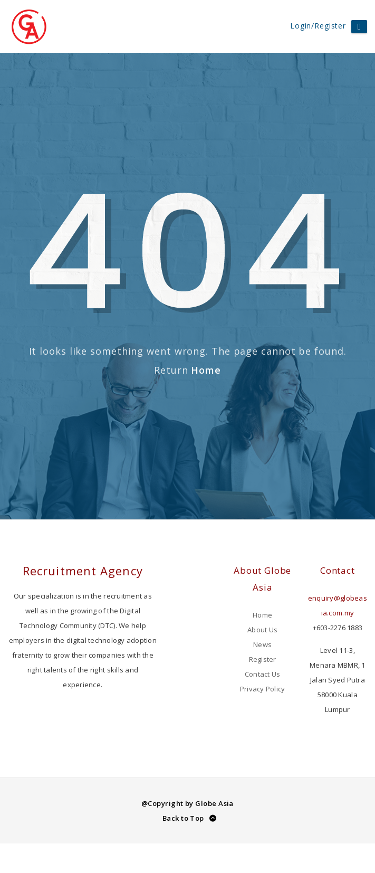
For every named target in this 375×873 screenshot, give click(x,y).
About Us (262, 629)
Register (262, 659)
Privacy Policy (262, 689)
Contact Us (263, 674)
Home (206, 370)
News (262, 644)
